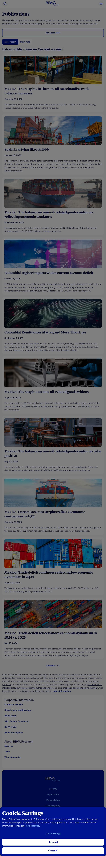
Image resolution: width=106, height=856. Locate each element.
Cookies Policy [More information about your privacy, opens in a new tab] (33, 826)
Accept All (53, 851)
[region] (53, 831)
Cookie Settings (53, 833)
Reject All (53, 842)
